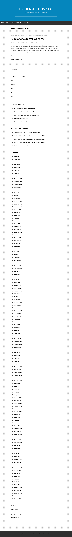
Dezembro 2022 (18, 232)
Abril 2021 (16, 279)
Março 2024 (17, 198)
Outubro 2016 (17, 409)
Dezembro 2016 (18, 403)
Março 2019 (17, 333)
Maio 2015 (16, 451)
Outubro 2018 (17, 347)
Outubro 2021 (17, 265)
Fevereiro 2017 (18, 397)
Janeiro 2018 (17, 369)
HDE (12, 88)
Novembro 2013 (18, 496)
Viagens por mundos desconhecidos (31, 132)
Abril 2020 (16, 296)
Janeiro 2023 (17, 229)
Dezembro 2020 (18, 288)
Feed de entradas (15, 512)
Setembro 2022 (18, 240)
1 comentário (35, 42)
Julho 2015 (17, 445)
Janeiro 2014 (17, 490)
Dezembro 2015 (18, 434)
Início (2, 22)
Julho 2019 (17, 322)
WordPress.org (15, 517)
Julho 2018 (17, 352)
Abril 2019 (16, 330)
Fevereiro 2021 (18, 285)
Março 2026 (17, 159)
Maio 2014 (16, 479)
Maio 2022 (16, 251)
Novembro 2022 (18, 235)
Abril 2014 (16, 481)
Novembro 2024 (18, 184)
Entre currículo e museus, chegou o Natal (34, 135)
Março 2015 (17, 456)
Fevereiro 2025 (18, 178)
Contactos (26, 22)
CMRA (28, 35)
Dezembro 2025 (18, 162)
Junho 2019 (17, 324)
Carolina (50, 534)
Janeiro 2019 (17, 338)
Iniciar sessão (14, 509)
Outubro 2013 (17, 498)
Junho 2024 (17, 192)
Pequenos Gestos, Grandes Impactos (23, 121)
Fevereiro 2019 (18, 336)
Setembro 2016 (18, 411)
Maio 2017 (16, 389)
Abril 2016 (16, 423)
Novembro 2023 (18, 207)
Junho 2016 (17, 417)
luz (41, 35)
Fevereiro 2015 (18, 459)
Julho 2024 (17, 190)
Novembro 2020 (18, 291)
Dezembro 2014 (18, 465)
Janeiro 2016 (17, 431)
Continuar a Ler (16, 59)
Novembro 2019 (18, 310)
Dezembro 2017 (18, 372)
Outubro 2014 (17, 470)
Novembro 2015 (18, 437)
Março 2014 (17, 484)
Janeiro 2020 (17, 305)
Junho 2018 (17, 355)
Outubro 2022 (17, 237)
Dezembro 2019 (18, 308)
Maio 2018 (16, 358)
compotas (32, 35)
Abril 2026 (16, 156)
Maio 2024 (16, 195)
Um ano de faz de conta (27, 145)
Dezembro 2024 (18, 181)
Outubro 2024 (17, 187)
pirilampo (44, 35)
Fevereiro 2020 (18, 302)
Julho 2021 (17, 271)
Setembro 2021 (18, 268)
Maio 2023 (16, 218)
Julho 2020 (17, 293)
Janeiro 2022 (17, 260)
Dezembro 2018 (18, 341)
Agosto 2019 (17, 319)
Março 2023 (17, 223)
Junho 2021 (17, 274)
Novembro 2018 (18, 344)
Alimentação (14, 35)
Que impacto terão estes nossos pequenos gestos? (26, 115)
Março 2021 (17, 282)
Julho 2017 (17, 383)
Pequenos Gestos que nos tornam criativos (24, 111)
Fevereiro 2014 (18, 487)
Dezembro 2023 (18, 204)
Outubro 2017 (17, 378)
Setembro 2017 (18, 380)
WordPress (35, 534)
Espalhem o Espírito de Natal (21, 118)
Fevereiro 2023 (18, 226)
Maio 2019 (16, 327)
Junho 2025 (17, 167)
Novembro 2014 (18, 467)
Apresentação (10, 22)
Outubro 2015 (17, 439)
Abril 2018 (16, 361)
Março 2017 (17, 395)
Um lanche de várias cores (28, 39)
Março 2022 (17, 257)
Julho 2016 (17, 414)
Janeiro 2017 (17, 400)
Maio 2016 (16, 420)
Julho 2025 (17, 164)
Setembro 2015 (18, 442)
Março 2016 (17, 425)
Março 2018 (17, 364)
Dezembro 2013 (18, 493)
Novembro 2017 (18, 375)
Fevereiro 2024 (18, 201)
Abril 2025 (16, 173)
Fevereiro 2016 (18, 428)
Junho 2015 (17, 448)
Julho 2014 (17, 473)
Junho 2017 (17, 386)
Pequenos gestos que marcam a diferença (24, 108)
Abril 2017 (16, 392)
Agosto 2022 (17, 243)
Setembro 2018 (18, 350)
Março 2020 (17, 299)
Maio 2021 (16, 277)
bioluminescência (22, 35)
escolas (18, 42)
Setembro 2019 (18, 316)
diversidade (37, 35)
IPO (12, 96)
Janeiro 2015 (17, 462)
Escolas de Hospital (36, 9)
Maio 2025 (16, 170)
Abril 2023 (16, 221)
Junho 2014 (17, 476)
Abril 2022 (16, 254)
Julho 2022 (17, 246)
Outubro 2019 (17, 313)
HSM (12, 92)
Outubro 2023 (17, 209)
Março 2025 (17, 176)
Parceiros (18, 22)
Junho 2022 (17, 249)
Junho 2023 (17, 215)
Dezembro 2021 (18, 263)
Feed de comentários (16, 514)
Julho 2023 (17, 212)
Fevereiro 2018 (18, 366)
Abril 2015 (16, 453)
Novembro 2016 (18, 406)
